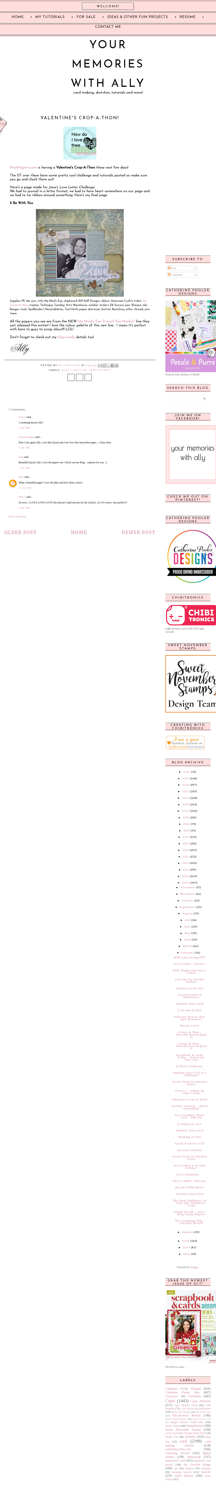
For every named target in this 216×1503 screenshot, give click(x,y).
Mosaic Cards (189, 1025)
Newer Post (138, 532)
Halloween (205, 1408)
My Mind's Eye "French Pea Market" (106, 321)
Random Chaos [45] (190, 1194)
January (187, 1232)
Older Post (20, 532)
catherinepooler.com (178, 1449)
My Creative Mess (97, 370)
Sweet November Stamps (183, 1429)
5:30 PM (24, 447)
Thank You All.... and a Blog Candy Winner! (189, 1213)
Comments (175, 274)
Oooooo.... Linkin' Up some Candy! (189, 1092)
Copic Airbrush (200, 1401)
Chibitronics (171, 1396)
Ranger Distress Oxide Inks (187, 1422)
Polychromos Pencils (186, 1415)
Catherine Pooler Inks (182, 1392)
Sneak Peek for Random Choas (189, 1157)
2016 (185, 837)
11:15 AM (25, 487)
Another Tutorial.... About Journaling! (189, 1107)
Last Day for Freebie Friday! (189, 980)
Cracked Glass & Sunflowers (190, 996)
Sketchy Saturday (189, 1150)
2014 (185, 850)
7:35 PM (24, 467)
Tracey (22, 417)
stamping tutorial (181, 1472)
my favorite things (197, 1464)
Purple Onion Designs (176, 1419)
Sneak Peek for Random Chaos (189, 1083)
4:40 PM (24, 507)
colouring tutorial (177, 1453)
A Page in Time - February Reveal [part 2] (191, 1035)
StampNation (194, 1425)
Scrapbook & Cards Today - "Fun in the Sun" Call (190, 1057)
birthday (190, 1436)
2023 (185, 791)
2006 (186, 1254)
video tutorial (184, 1475)
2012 (185, 863)
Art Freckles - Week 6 (189, 963)
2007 (186, 1247)
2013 (186, 856)
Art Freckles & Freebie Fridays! (189, 1166)
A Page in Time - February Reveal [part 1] (191, 1046)
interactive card (175, 1460)
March (187, 946)
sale (176, 1468)
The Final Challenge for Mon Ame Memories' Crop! (190, 1203)
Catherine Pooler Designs (183, 1388)
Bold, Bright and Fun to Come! (189, 971)
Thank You (171, 1436)
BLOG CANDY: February (189, 1181)
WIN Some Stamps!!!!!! (189, 957)
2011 (186, 869)
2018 (186, 824)
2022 (185, 797)
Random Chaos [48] (190, 1003)
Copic (170, 1400)
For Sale (86, 17)
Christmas (194, 1396)
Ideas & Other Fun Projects (137, 17)
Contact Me (108, 27)
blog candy (66, 337)
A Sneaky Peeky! (190, 1010)
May (187, 933)
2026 (186, 771)
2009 (185, 882)
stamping (206, 1468)
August (187, 913)
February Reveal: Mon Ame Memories (189, 1018)
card (183, 1441)
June (187, 926)
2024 (185, 784)
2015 (186, 843)
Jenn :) (22, 496)
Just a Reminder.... (190, 1174)
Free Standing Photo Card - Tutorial (189, 1116)
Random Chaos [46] (190, 1130)
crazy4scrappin (27, 437)
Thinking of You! (189, 1137)
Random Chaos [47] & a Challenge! (189, 1074)
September (187, 907)
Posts (172, 268)
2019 (186, 817)
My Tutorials (50, 17)
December (187, 887)
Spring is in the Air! (190, 988)
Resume (188, 17)
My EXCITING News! (189, 1187)
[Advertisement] (187, 182)
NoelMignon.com (23, 167)
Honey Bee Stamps (181, 1412)
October (187, 900)
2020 (185, 810)
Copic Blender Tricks (186, 1405)
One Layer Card (203, 1412)
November (187, 893)
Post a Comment (17, 516)
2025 (185, 778)
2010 (185, 876)
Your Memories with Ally (108, 65)
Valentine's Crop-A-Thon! (189, 1099)
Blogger (194, 1267)
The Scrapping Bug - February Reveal (190, 1222)
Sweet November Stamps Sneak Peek (185, 1433)
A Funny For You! (190, 1124)
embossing (194, 1457)
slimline (189, 1468)
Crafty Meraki (187, 1408)
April (187, 939)
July (187, 920)
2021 (185, 804)
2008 (185, 1240)
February (187, 952)
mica (21, 476)
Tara (21, 456)
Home (79, 532)
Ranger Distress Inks (202, 1419)
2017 (186, 830)
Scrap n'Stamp (172, 1425)
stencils (206, 1472)
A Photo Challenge (189, 1066)
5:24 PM (24, 427)
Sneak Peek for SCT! (189, 1143)
